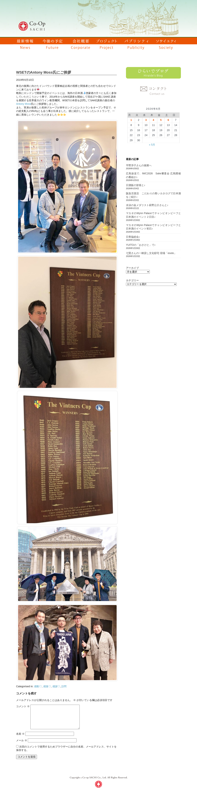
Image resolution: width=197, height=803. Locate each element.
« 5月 (152, 144)
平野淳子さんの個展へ (139, 165)
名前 (20, 733)
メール (21, 740)
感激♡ (47, 686)
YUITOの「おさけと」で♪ (141, 244)
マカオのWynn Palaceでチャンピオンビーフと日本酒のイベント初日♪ (153, 227)
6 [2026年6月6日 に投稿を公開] (168, 119)
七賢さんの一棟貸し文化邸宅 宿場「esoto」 (151, 253)
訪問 (63, 686)
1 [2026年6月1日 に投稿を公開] (131, 119)
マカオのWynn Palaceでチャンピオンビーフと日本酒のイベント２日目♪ (153, 215)
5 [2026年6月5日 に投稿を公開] (161, 119)
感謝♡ (56, 686)
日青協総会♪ (133, 236)
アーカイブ (132, 267)
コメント (23, 706)
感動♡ (38, 686)
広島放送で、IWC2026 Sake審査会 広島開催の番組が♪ (153, 175)
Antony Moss (23, 103)
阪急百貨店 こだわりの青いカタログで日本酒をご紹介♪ (153, 195)
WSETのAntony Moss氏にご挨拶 (43, 72)
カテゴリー (132, 280)
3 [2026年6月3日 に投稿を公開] (146, 119)
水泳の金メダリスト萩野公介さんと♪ (147, 205)
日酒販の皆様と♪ (135, 185)
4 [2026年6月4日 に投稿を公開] (153, 119)
